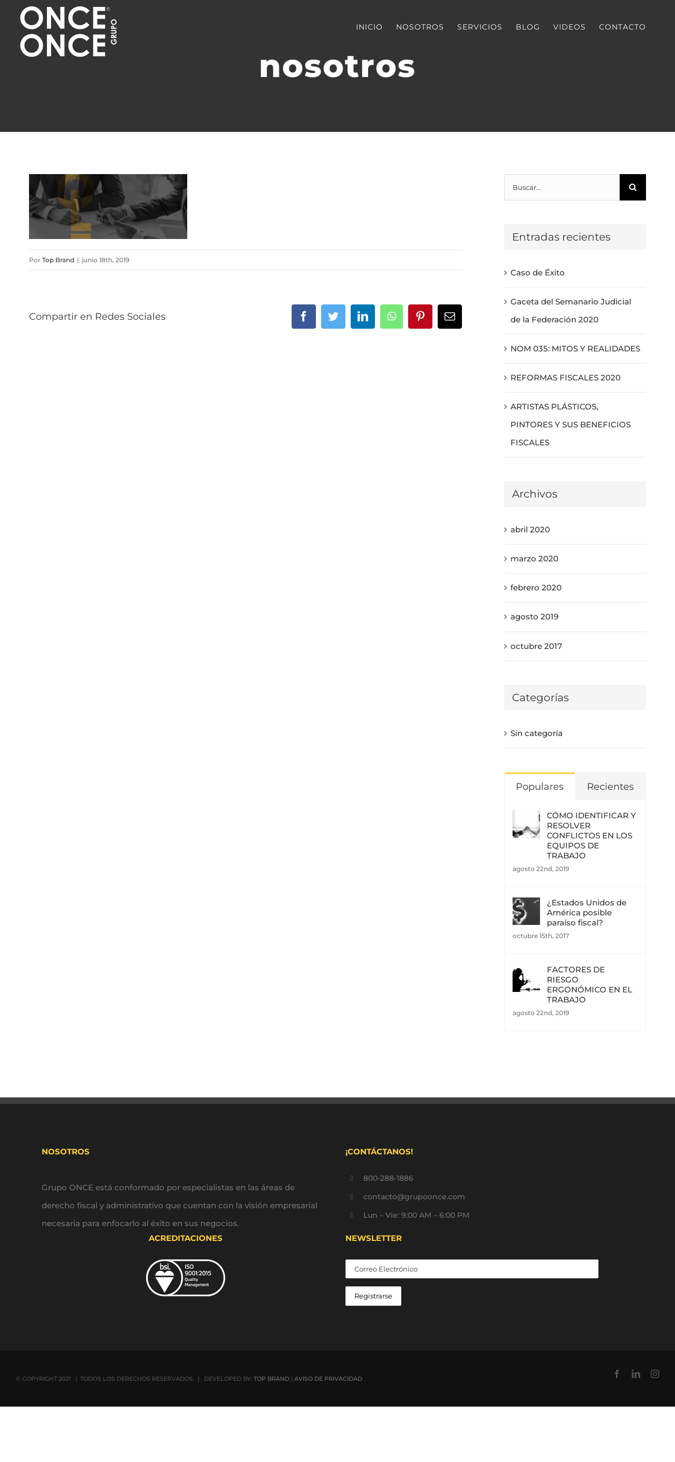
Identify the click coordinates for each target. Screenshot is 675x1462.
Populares (540, 786)
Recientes (610, 786)
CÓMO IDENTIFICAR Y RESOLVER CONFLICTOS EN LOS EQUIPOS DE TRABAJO (591, 835)
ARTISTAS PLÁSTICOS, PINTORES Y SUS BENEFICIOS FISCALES (570, 424)
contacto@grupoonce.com (414, 1196)
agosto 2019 (534, 616)
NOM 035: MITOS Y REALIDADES (575, 348)
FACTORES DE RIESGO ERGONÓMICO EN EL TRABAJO (589, 984)
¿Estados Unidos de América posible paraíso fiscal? (586, 912)
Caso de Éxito (537, 272)
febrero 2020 (536, 587)
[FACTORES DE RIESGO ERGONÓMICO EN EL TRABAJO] (526, 973)
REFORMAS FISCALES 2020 (565, 377)
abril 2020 (530, 529)
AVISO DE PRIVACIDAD (328, 1378)
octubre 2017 (536, 646)
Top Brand (58, 260)
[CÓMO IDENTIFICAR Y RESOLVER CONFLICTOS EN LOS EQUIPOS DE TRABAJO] (526, 819)
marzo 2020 (534, 558)
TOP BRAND (272, 1378)
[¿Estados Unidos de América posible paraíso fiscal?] (526, 906)
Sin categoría (536, 733)
